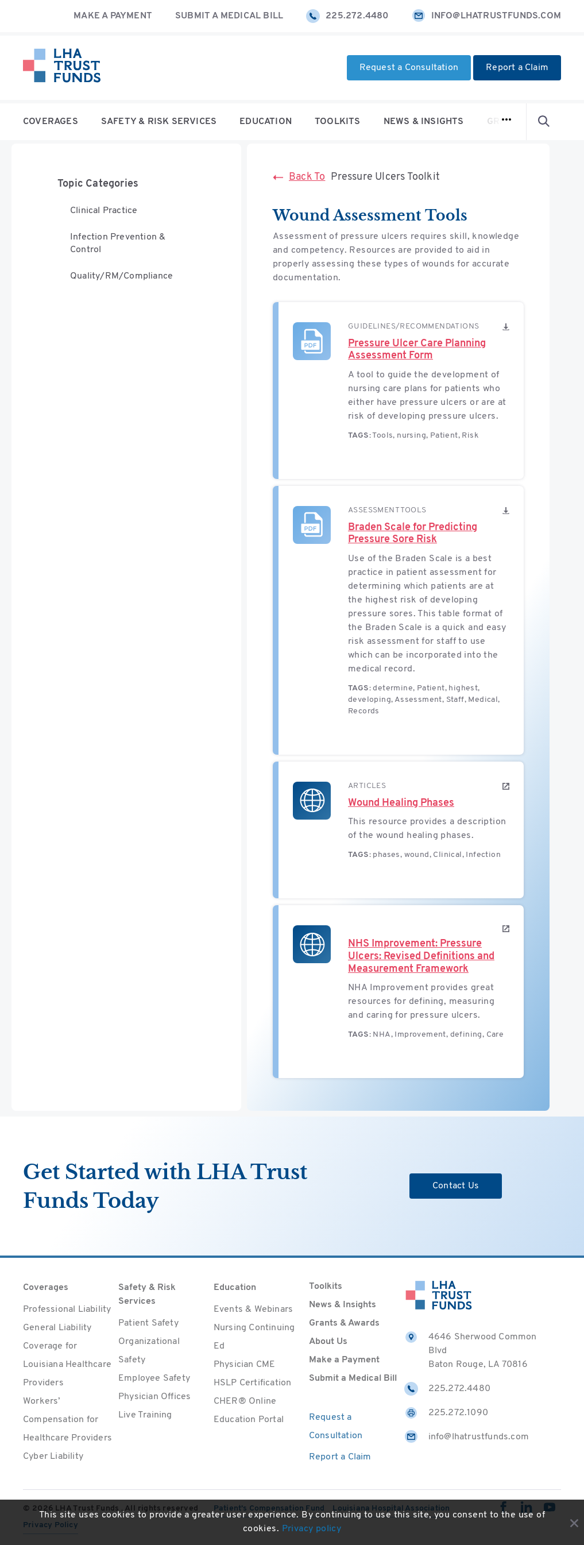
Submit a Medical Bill (229, 16)
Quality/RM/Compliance (121, 278)
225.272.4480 (347, 16)
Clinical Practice (103, 211)
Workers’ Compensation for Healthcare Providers (67, 1420)
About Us (328, 1341)
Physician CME (245, 1364)
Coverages (50, 121)
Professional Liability (67, 1309)
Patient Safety (148, 1323)
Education (265, 121)
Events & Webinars (253, 1309)
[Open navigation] (506, 121)
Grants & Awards (344, 1323)
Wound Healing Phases (401, 803)
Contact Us (455, 1186)
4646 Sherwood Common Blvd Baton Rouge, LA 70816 (470, 1349)
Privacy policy (312, 1529)
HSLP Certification (253, 1383)
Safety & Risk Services (158, 121)
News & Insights (424, 121)
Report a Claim (517, 67)
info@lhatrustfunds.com (486, 16)
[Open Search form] (544, 122)
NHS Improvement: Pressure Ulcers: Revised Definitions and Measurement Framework (421, 956)
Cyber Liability (53, 1456)
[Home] (61, 67)
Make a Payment (113, 16)
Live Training (145, 1415)
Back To (299, 177)
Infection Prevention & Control (117, 245)
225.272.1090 (446, 1413)
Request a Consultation (408, 67)
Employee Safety (154, 1378)
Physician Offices (154, 1396)
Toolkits (338, 121)
